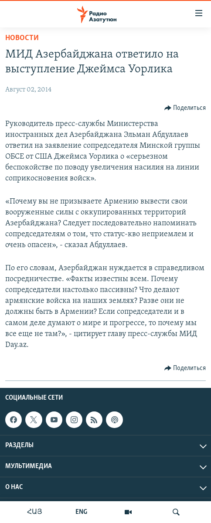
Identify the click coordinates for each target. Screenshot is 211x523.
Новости (22, 38)
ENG (81, 512)
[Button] (185, 108)
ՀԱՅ (34, 512)
